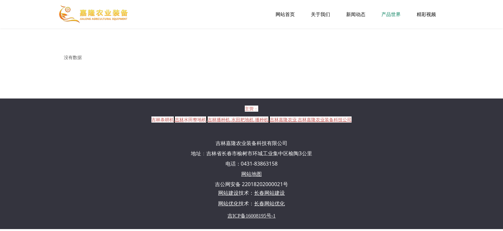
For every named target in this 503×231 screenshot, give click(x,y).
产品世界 (391, 14)
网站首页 (285, 14)
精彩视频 (426, 14)
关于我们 (320, 14)
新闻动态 (355, 14)
